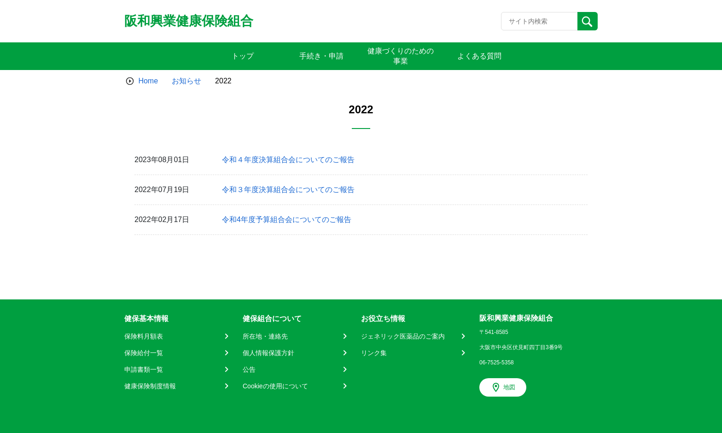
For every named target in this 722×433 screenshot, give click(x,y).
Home (148, 81)
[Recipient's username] (539, 21)
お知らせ (186, 81)
